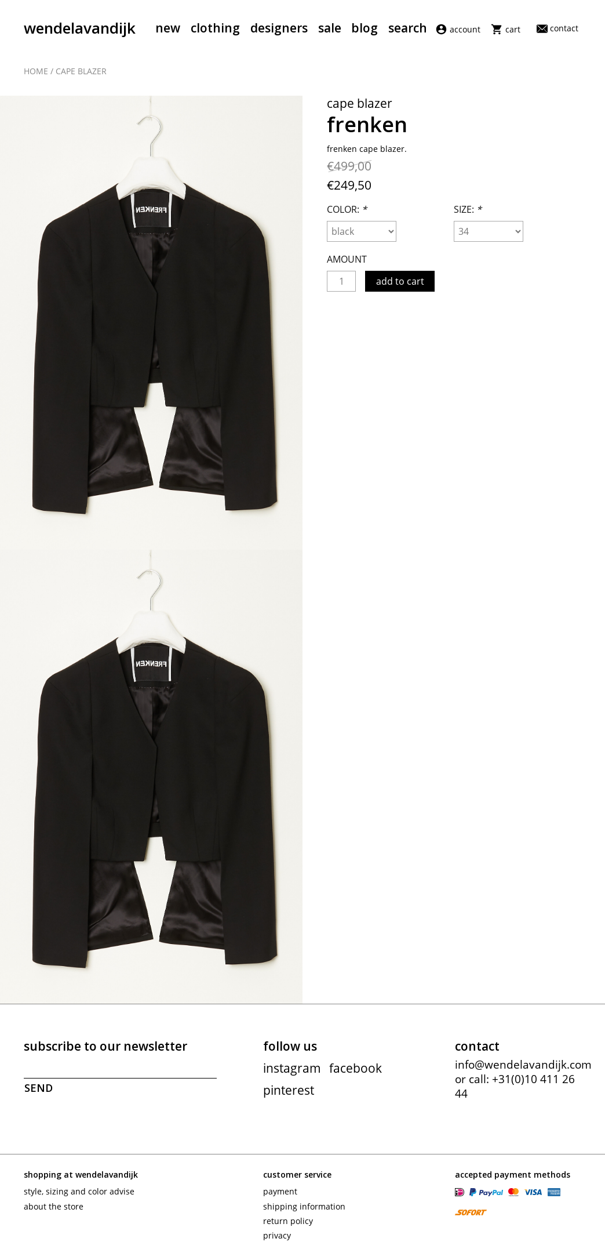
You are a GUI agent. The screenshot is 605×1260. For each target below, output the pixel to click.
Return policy (288, 1220)
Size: (468, 209)
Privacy (277, 1235)
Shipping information (304, 1206)
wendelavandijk (80, 27)
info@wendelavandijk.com (523, 1064)
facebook (355, 1068)
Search (407, 28)
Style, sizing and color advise (79, 1191)
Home (36, 71)
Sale (329, 28)
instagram (292, 1068)
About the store (53, 1206)
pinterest (288, 1090)
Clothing (215, 28)
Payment (280, 1191)
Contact (557, 28)
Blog (364, 28)
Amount (347, 259)
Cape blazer (81, 71)
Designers (279, 28)
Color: (347, 209)
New (167, 28)
